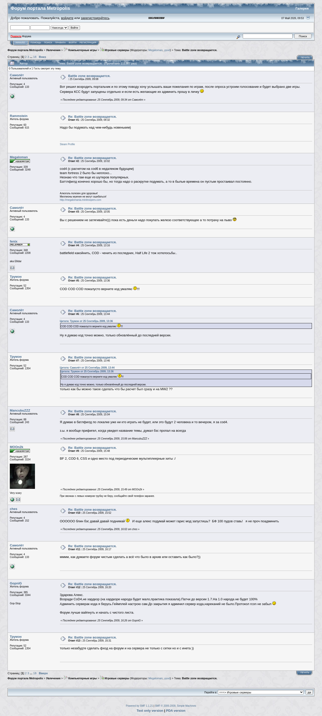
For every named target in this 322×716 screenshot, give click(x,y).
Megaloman (155, 50)
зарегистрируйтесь (95, 18)
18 (34, 56)
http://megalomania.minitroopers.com (80, 199)
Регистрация (87, 42)
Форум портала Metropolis (25, 50)
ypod (167, 50)
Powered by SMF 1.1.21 (139, 705)
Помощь (35, 42)
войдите (67, 18)
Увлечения (53, 50)
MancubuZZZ (20, 410)
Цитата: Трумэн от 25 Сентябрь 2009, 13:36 (86, 321)
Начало (20, 42)
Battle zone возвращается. (199, 50)
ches (13, 509)
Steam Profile (67, 144)
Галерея (302, 8)
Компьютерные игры (80, 50)
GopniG (16, 583)
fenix (13, 241)
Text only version (150, 710)
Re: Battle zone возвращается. (92, 116)
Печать (305, 57)
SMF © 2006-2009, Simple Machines (175, 705)
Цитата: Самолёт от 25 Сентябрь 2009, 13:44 (87, 367)
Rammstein (18, 116)
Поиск (48, 42)
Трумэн (16, 277)
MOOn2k (16, 447)
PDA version (175, 710)
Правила (60, 42)
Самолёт (17, 75)
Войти (72, 42)
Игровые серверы (114, 50)
